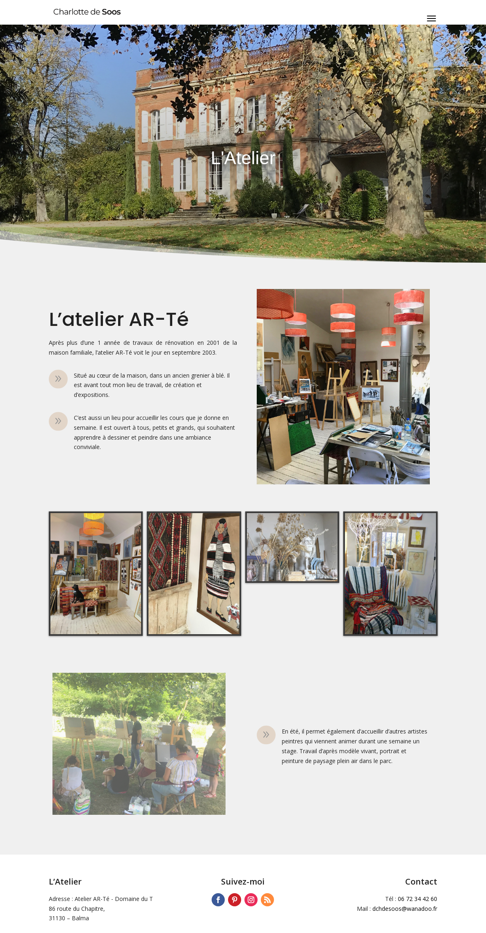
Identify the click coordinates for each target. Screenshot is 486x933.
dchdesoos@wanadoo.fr (404, 908)
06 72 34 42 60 (417, 899)
